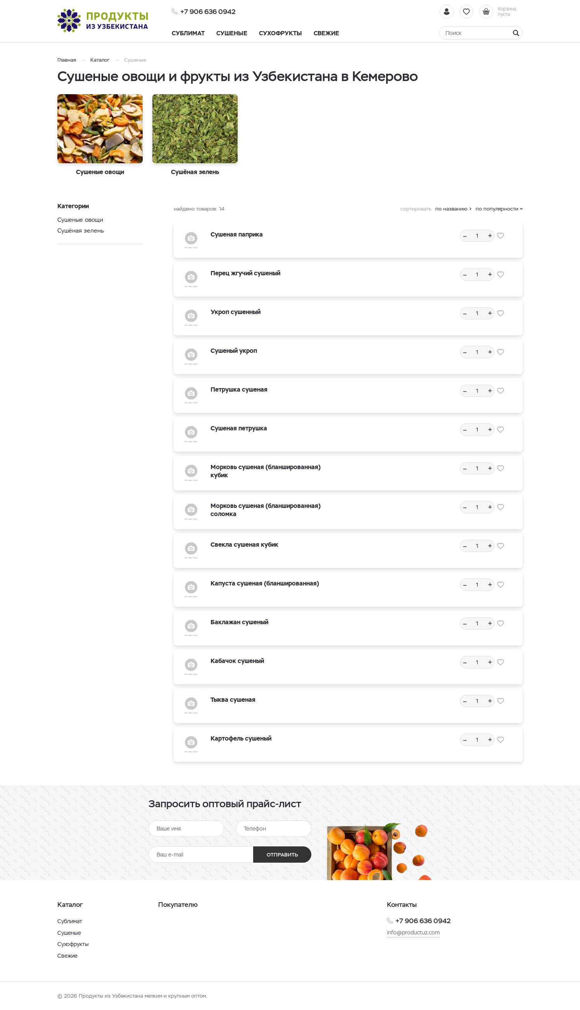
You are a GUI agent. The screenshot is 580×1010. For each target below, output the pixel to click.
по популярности (497, 208)
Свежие (67, 955)
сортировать (416, 208)
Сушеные (69, 932)
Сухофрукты (73, 944)
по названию (451, 208)
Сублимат (69, 921)
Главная (66, 60)
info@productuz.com (413, 932)
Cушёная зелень (80, 230)
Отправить (282, 854)
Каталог (100, 60)
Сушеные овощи (80, 219)
